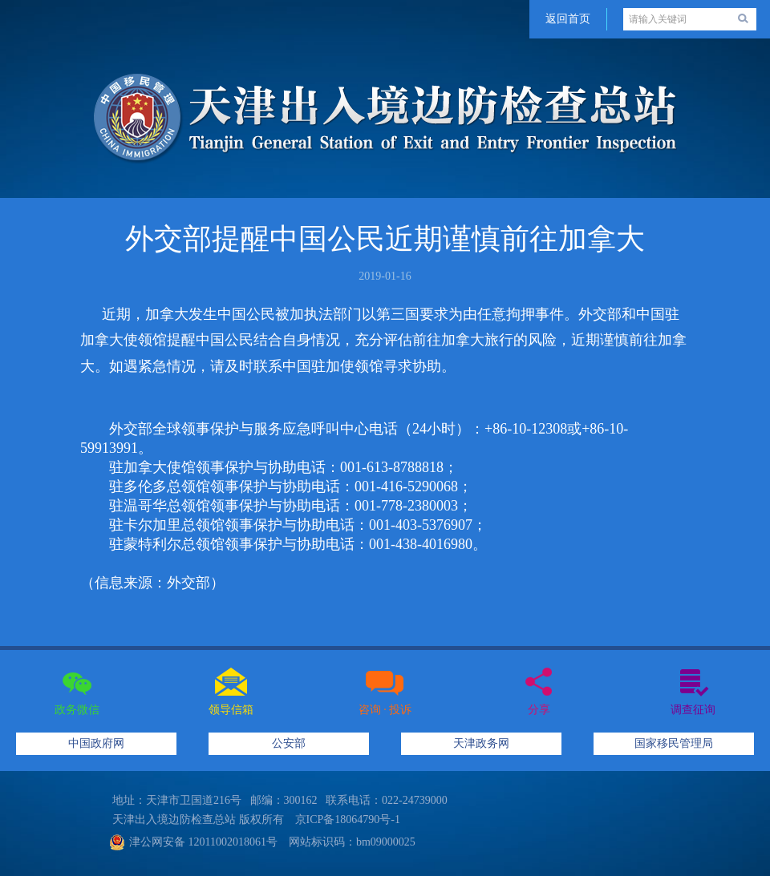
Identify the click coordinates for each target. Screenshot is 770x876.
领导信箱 (231, 710)
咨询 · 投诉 (385, 710)
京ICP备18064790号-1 (347, 819)
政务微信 (77, 710)
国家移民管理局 (673, 743)
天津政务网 (481, 743)
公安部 (289, 743)
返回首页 (567, 19)
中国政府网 (96, 743)
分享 (539, 710)
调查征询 (693, 710)
